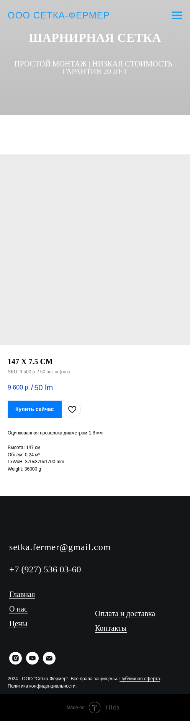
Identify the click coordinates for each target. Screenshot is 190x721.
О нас (18, 609)
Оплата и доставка (125, 613)
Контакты (111, 628)
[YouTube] (83, 124)
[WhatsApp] (107, 124)
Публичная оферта (140, 678)
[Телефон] (59, 124)
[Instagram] (130, 124)
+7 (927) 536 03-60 (45, 569)
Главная (22, 594)
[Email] (49, 662)
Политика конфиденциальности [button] (41, 686)
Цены (18, 623)
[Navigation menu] (177, 15)
